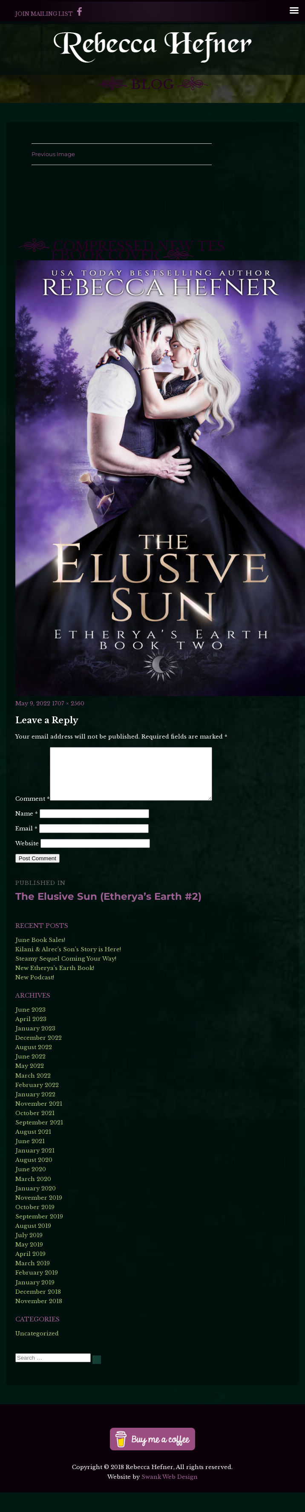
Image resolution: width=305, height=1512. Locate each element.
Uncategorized (37, 1353)
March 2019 (32, 1283)
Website (27, 863)
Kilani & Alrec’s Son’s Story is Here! (68, 969)
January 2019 (35, 1302)
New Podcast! (34, 997)
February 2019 (36, 1292)
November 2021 (38, 1123)
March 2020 (33, 1198)
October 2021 (35, 1132)
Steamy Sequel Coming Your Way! (65, 978)
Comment (32, 751)
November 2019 (38, 1217)
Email (26, 848)
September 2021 (39, 1142)
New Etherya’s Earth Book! (54, 987)
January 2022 (35, 1114)
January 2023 (35, 1048)
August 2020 (33, 1179)
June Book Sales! (40, 959)
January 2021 (35, 1170)
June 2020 (30, 1189)
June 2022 (30, 1076)
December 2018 (38, 1311)
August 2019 (33, 1245)
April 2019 (30, 1273)
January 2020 (35, 1208)
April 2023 (30, 1038)
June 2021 (30, 1160)
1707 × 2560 (68, 703)
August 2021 (33, 1151)
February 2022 (37, 1104)
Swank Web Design (169, 1496)
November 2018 (38, 1320)
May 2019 (29, 1264)
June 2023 (30, 1029)
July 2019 (29, 1254)
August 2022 (33, 1066)
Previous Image (53, 154)
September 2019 (39, 1236)
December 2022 (38, 1057)
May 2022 (29, 1086)
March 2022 (33, 1095)
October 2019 (35, 1226)
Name (26, 833)
